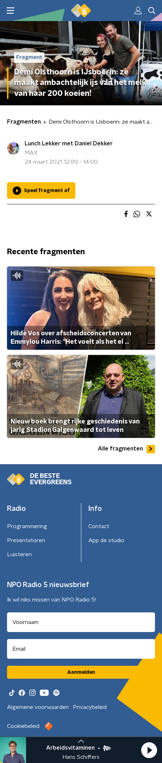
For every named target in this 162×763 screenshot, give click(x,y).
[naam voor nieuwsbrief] (81, 622)
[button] (149, 750)
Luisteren (19, 554)
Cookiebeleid (23, 726)
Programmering (27, 526)
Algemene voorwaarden (38, 707)
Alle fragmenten (126, 449)
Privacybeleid (90, 707)
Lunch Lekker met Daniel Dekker (69, 143)
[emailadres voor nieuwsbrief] (81, 649)
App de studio (106, 540)
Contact (98, 526)
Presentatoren (26, 540)
